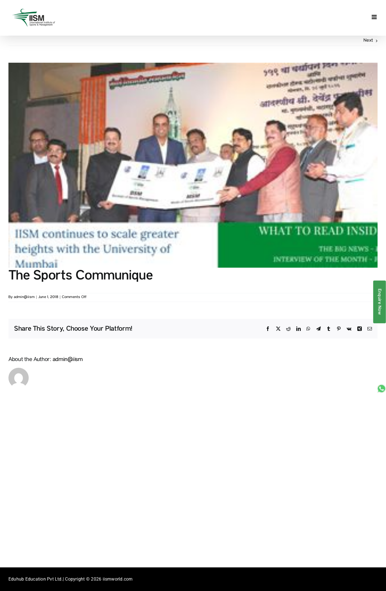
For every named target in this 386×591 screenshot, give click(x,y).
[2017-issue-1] (193, 165)
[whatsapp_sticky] (381, 386)
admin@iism (24, 297)
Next (368, 41)
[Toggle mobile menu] (375, 17)
